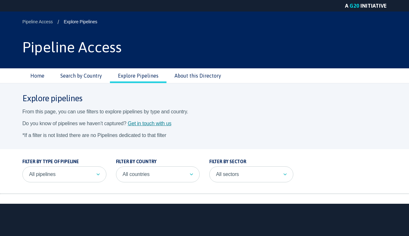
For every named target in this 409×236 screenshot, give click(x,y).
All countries (136, 174)
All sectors (227, 174)
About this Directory (197, 76)
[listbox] (64, 174)
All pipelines (42, 174)
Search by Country (81, 76)
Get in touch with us (150, 123)
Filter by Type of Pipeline (50, 161)
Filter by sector (227, 161)
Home (37, 76)
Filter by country (136, 161)
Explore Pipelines (80, 21)
